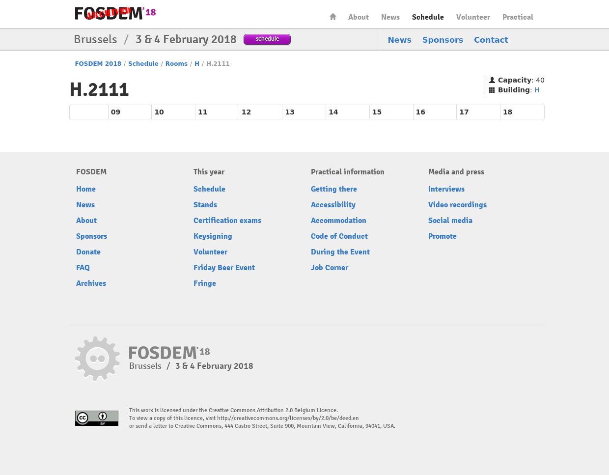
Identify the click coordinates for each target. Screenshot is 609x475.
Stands (205, 205)
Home (333, 16)
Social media (450, 220)
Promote (442, 236)
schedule (267, 38)
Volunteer (473, 17)
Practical (517, 17)
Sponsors (442, 40)
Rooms (177, 63)
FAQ (83, 268)
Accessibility (333, 205)
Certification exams (227, 220)
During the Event (340, 252)
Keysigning (213, 236)
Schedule (428, 17)
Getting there (334, 189)
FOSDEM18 (115, 13)
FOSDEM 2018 (98, 63)
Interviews (446, 189)
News (390, 17)
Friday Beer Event (224, 268)
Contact (491, 40)
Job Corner (329, 268)
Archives (91, 283)
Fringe (205, 283)
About (358, 17)
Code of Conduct (339, 236)
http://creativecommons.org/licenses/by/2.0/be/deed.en (288, 418)
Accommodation (338, 220)
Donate (88, 252)
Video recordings (457, 205)
